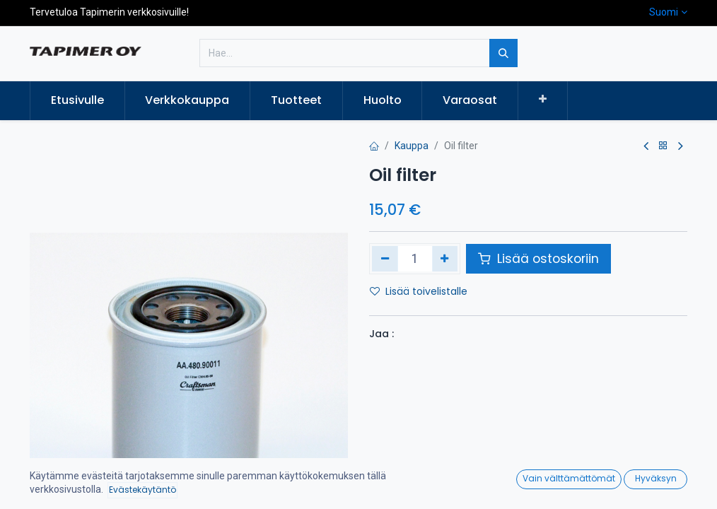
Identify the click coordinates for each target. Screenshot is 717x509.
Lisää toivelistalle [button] (418, 291)
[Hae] (503, 53)
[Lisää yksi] (445, 258)
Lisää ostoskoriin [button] (538, 258)
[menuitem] (77, 100)
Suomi (663, 12)
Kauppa (412, 145)
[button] (542, 99)
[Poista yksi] (385, 258)
